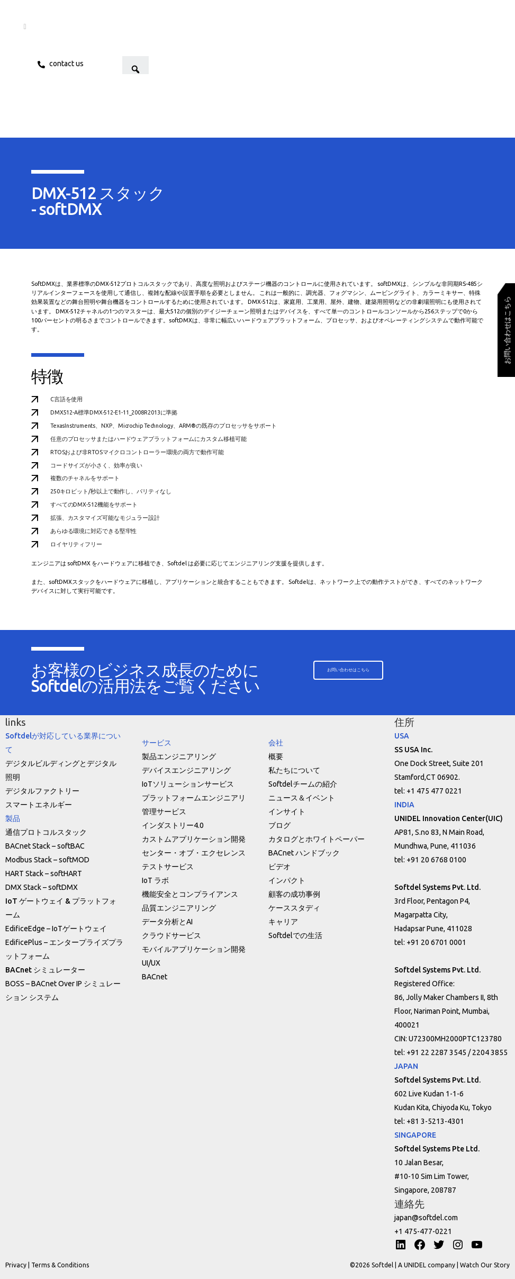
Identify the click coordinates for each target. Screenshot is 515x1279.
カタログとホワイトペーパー (316, 839)
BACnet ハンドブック (304, 853)
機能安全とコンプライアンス (190, 894)
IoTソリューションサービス (188, 784)
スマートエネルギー (38, 804)
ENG (127, 63)
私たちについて (294, 770)
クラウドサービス (171, 935)
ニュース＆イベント (301, 798)
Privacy (15, 1265)
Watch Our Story (485, 1265)
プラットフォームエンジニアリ (194, 798)
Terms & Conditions (60, 1265)
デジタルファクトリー (42, 791)
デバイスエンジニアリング (186, 770)
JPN (102, 63)
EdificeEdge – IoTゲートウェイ (56, 928)
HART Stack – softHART (43, 873)
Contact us (67, 63)
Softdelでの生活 (295, 935)
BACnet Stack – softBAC (45, 846)
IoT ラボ (155, 880)
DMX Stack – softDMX (41, 887)
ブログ (279, 825)
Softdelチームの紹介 (302, 784)
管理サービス (164, 811)
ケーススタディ (294, 908)
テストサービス (168, 866)
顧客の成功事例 (294, 894)
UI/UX (151, 963)
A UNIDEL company (427, 1265)
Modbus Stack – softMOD (47, 859)
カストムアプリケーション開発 (194, 839)
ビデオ (279, 866)
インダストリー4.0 (173, 825)
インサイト (286, 811)
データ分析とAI (167, 921)
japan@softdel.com (426, 1217)
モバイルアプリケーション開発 (194, 949)
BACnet (154, 976)
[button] (161, 63)
